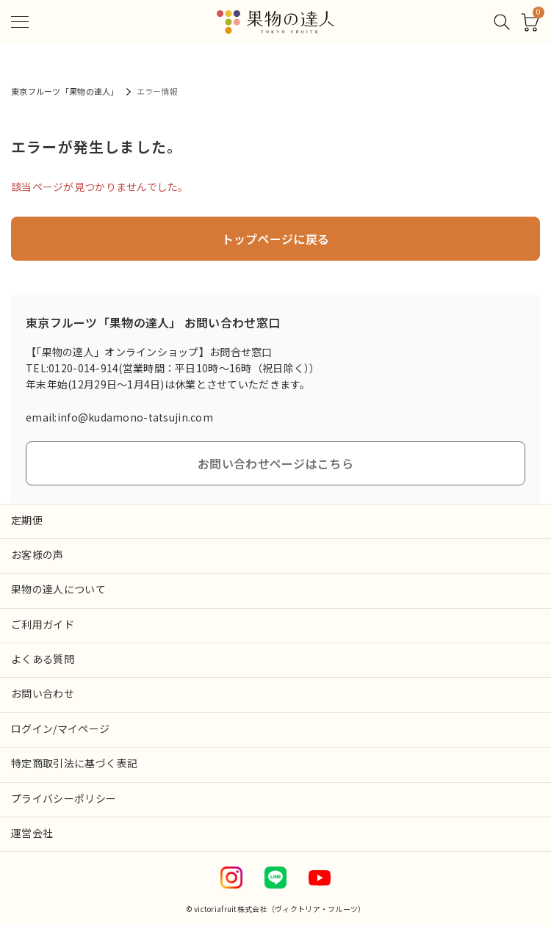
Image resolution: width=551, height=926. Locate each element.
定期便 (27, 520)
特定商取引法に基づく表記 (74, 763)
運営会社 (32, 832)
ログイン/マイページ (60, 728)
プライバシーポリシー (64, 798)
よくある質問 (42, 658)
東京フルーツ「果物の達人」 (65, 91)
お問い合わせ (42, 693)
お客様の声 (37, 554)
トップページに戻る (276, 238)
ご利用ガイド (42, 624)
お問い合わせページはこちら (275, 463)
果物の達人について (58, 589)
